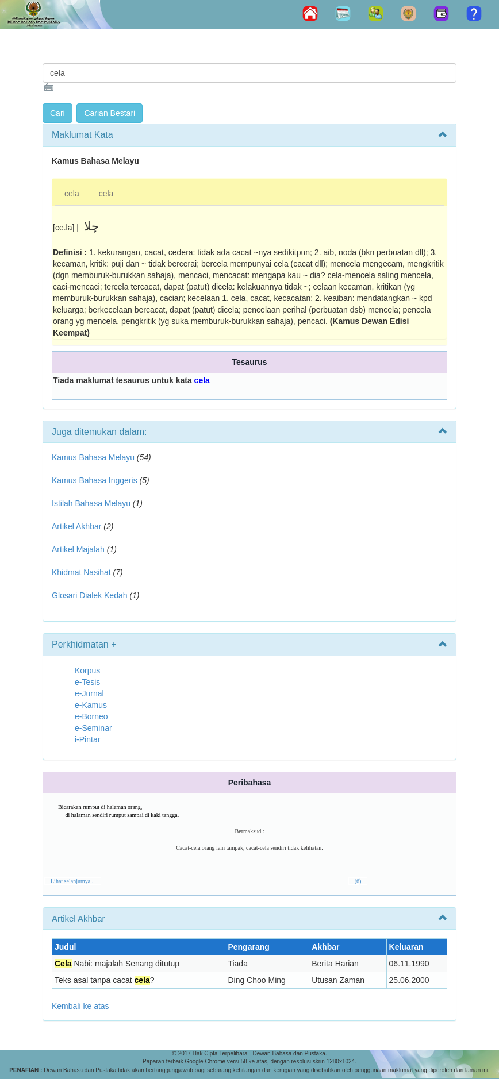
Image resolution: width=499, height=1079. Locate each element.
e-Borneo (91, 716)
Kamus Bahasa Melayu (94, 457)
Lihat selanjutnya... (73, 881)
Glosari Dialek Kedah (90, 595)
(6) (358, 881)
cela (71, 193)
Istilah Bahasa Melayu (91, 503)
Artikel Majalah (78, 549)
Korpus (87, 670)
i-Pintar (87, 739)
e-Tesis (87, 682)
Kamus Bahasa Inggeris (94, 480)
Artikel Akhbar (76, 526)
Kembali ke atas (80, 1006)
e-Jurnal (89, 693)
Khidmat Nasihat (81, 572)
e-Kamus (91, 705)
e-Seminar (93, 728)
